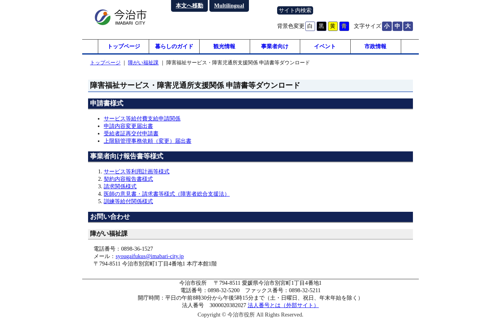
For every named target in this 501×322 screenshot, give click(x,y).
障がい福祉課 (143, 64)
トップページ (123, 47)
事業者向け (274, 47)
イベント (325, 47)
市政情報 (375, 47)
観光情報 (224, 47)
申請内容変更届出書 (128, 127)
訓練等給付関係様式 (128, 203)
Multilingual (229, 5)
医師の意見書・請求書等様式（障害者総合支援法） (167, 195)
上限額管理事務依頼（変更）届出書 (147, 142)
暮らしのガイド (174, 47)
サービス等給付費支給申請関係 (142, 120)
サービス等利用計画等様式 (136, 173)
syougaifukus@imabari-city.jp (149, 258)
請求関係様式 (120, 188)
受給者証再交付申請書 (131, 135)
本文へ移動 (189, 5)
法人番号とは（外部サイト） (283, 307)
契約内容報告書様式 (128, 180)
